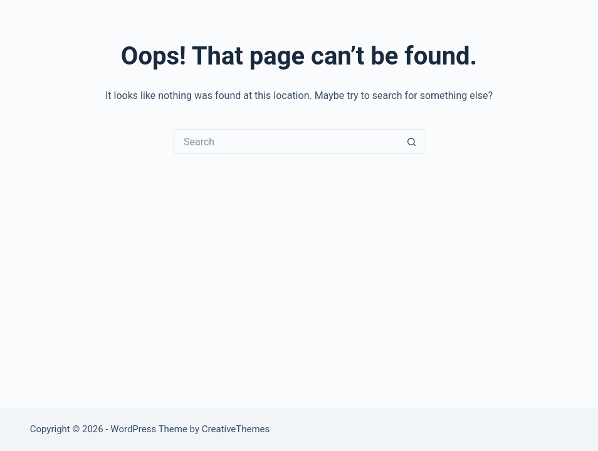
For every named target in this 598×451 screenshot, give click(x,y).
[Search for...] (286, 141)
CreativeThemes (236, 429)
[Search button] (411, 141)
